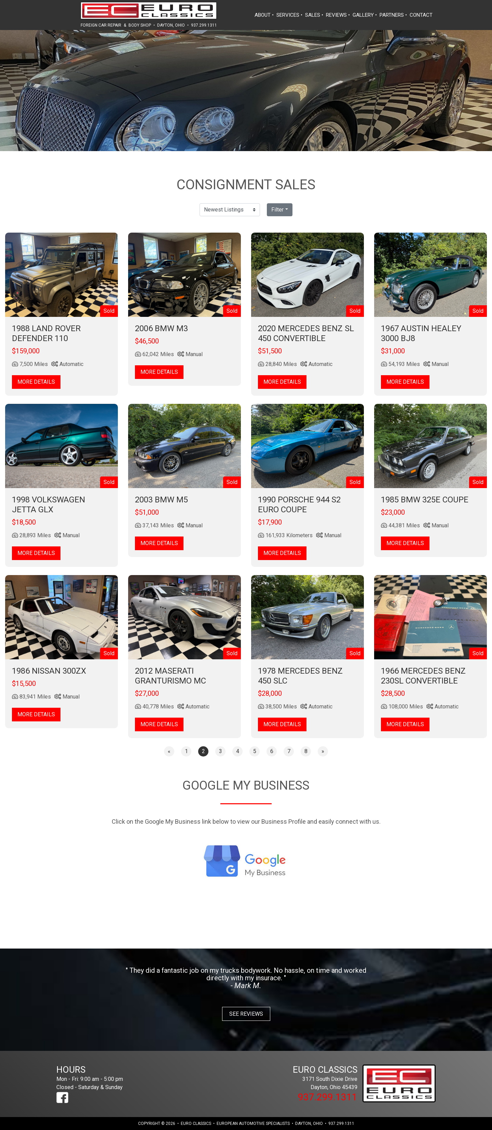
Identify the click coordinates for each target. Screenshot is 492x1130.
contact (421, 15)
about (263, 15)
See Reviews (246, 1014)
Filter (277, 209)
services (287, 15)
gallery (363, 15)
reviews (336, 15)
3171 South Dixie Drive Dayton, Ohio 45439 (311, 1077)
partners (392, 15)
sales (312, 15)
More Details (36, 382)
